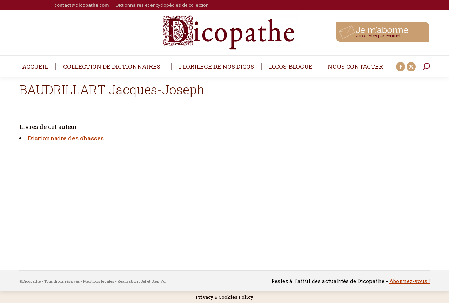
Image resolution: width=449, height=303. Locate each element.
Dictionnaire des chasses (66, 138)
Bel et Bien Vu (153, 281)
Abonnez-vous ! (409, 280)
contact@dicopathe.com (81, 5)
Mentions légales (98, 281)
